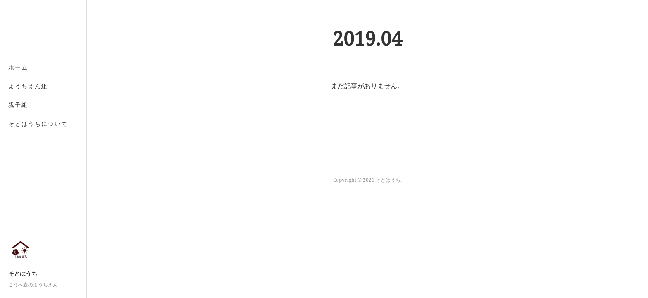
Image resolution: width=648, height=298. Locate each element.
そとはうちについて (38, 123)
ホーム (18, 67)
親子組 (18, 104)
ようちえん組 (28, 86)
